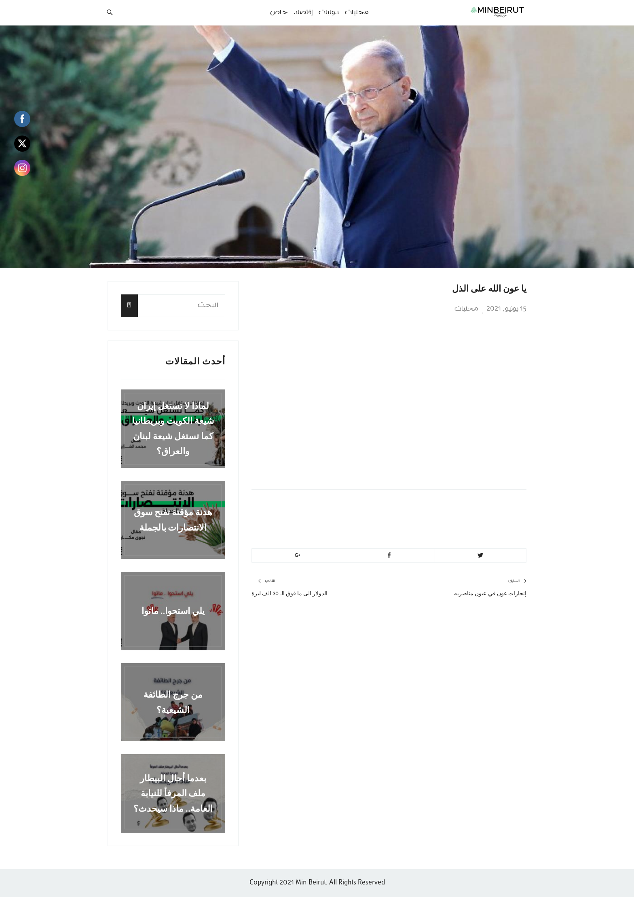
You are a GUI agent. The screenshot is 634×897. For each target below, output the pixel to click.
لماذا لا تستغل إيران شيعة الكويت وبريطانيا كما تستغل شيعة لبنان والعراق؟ (173, 428)
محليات (466, 309)
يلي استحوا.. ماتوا (173, 610)
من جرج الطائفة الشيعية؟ (173, 702)
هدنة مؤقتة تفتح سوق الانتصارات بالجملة (173, 520)
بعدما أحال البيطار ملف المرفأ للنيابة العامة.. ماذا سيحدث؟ (173, 793)
